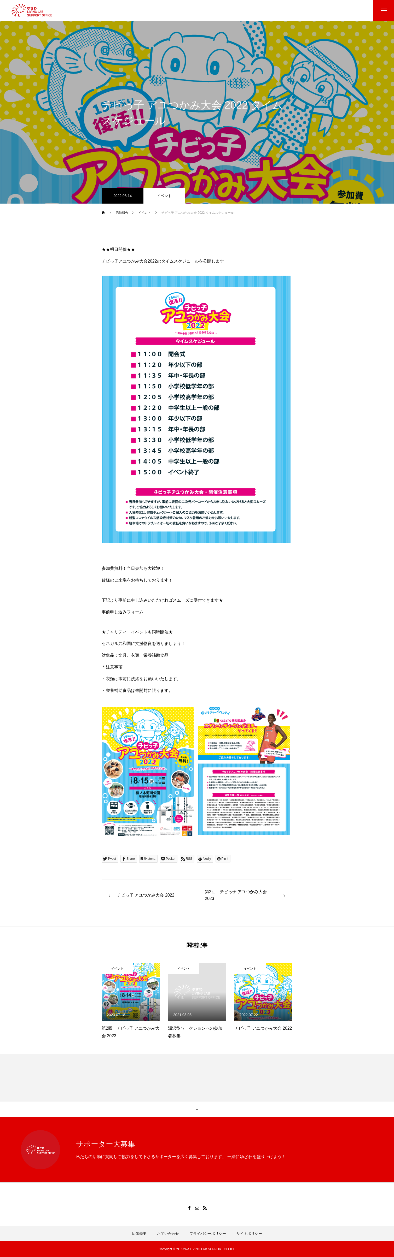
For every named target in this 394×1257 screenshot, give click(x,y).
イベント (164, 196)
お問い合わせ (168, 1233)
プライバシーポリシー (207, 1233)
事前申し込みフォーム (122, 612)
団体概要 (139, 1233)
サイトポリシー (249, 1233)
